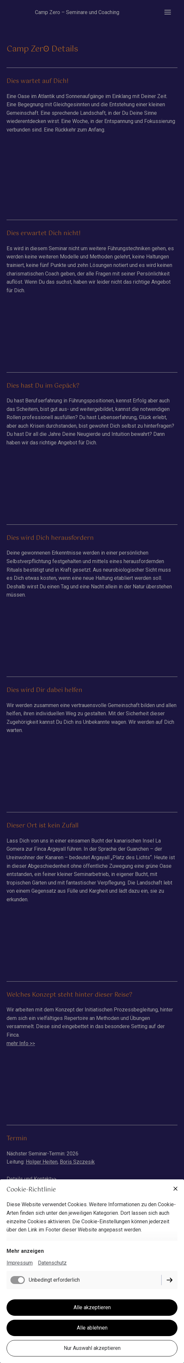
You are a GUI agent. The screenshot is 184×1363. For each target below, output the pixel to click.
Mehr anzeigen (25, 1251)
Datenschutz (52, 1263)
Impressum (20, 1263)
